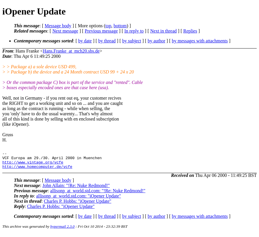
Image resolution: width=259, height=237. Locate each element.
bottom (119, 25)
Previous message (101, 30)
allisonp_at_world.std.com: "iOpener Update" (78, 199)
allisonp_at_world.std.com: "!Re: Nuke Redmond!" (97, 194)
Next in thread (163, 30)
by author (156, 40)
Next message (65, 30)
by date (85, 40)
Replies (190, 30)
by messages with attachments (200, 40)
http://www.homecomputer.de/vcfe (37, 170)
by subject (131, 40)
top (108, 25)
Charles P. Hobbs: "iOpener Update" (77, 204)
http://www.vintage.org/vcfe (32, 164)
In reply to (134, 30)
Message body (58, 25)
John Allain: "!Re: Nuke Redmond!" (76, 188)
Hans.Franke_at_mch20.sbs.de (71, 51)
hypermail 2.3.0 (62, 230)
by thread (107, 40)
